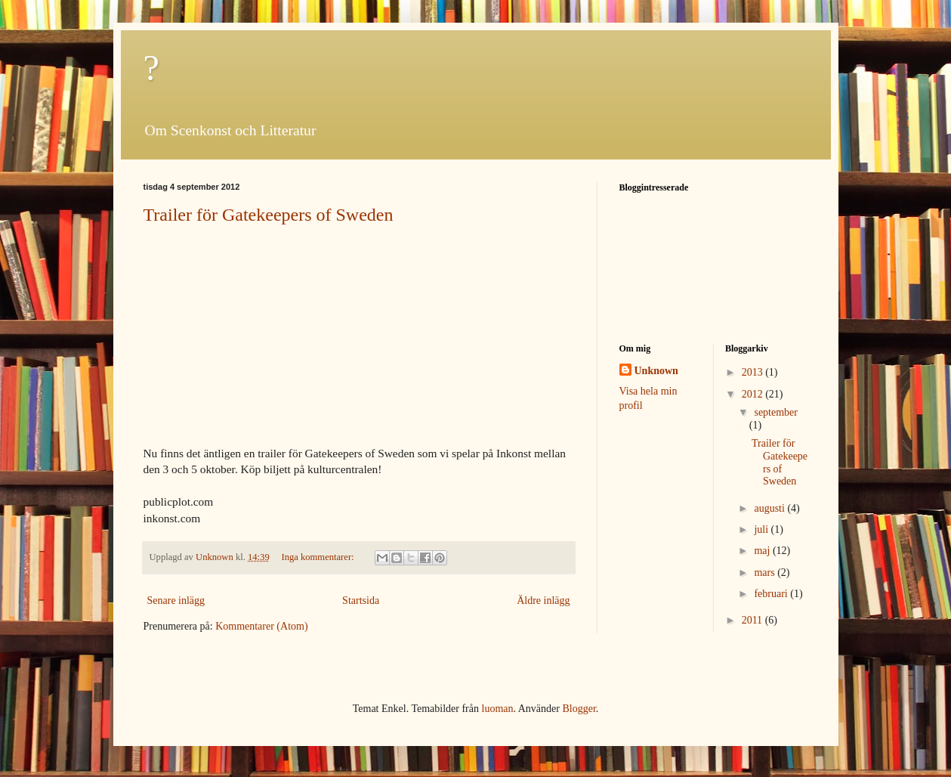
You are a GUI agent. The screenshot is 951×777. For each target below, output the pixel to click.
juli (762, 529)
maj (763, 550)
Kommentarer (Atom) (261, 626)
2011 (753, 620)
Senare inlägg (176, 600)
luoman (498, 708)
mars (765, 572)
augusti (770, 508)
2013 (754, 372)
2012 (754, 394)
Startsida (360, 600)
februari (772, 593)
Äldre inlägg (543, 600)
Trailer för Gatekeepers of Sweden (269, 214)
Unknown (656, 370)
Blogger (578, 708)
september (776, 412)
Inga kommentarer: (318, 557)
